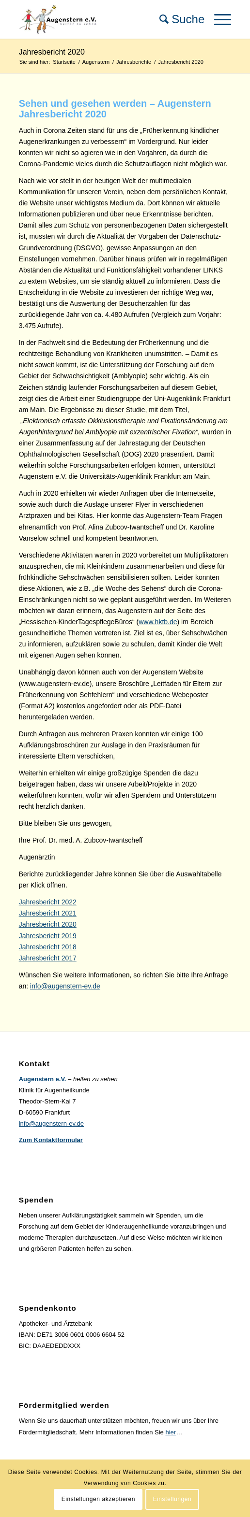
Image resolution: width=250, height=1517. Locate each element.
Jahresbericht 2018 (48, 947)
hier (170, 1432)
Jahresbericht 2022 (48, 902)
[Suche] (177, 19)
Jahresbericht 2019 (48, 936)
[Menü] (217, 19)
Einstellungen (172, 1499)
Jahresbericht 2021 (48, 913)
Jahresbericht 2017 (48, 958)
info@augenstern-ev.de (65, 986)
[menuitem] (177, 19)
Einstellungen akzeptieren (98, 1499)
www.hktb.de (158, 622)
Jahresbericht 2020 (52, 52)
